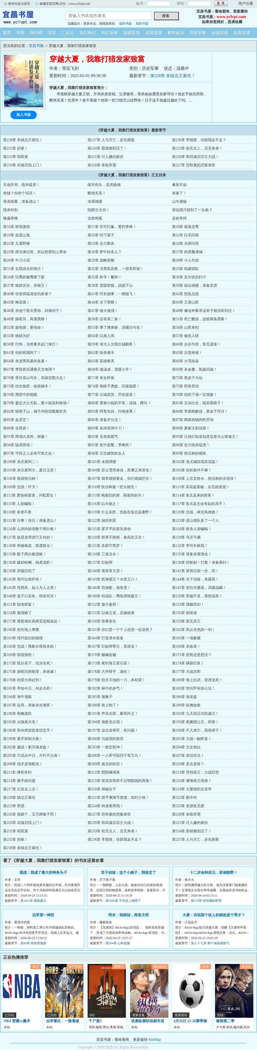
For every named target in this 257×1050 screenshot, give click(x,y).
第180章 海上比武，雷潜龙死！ (197, 680)
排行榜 (36, 32)
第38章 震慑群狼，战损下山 (110, 285)
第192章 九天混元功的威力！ (195, 714)
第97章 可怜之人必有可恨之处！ (29, 453)
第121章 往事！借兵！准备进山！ (30, 521)
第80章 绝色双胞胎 (33, 943)
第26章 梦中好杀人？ (105, 252)
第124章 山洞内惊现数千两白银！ (30, 529)
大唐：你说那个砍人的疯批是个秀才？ (214, 915)
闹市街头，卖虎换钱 (104, 185)
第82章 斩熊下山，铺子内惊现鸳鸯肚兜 (35, 411)
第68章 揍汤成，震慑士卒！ (110, 369)
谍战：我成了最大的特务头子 (43, 873)
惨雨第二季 (225, 1021)
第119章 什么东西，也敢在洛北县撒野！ (120, 512)
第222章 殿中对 (184, 798)
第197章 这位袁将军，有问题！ (113, 730)
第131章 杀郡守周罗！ (106, 546)
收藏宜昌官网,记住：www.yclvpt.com (65, 4)
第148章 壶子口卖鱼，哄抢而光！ (30, 596)
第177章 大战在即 (186, 672)
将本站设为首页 (19, 4)
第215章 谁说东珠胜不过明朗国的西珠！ (120, 781)
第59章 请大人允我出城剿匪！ (112, 344)
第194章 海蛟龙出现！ (106, 722)
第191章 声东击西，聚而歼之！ (113, 714)
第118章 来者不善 (17, 512)
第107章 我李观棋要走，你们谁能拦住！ (120, 479)
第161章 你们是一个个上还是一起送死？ (120, 630)
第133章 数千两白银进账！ (24, 554)
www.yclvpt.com (231, 16)
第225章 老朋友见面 (188, 806)
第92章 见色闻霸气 (103, 437)
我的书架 (142, 23)
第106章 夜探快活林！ (21, 479)
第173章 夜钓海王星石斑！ (109, 663)
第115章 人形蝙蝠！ (19, 504)
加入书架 (23, 115)
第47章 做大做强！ (103, 311)
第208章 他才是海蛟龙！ (23, 764)
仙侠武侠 (219, 32)
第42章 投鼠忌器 (185, 294)
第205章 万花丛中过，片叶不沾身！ (32, 756)
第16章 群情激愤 (16, 227)
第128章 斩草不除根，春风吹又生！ (117, 537)
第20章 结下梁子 (101, 235)
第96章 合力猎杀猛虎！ (191, 445)
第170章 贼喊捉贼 (102, 655)
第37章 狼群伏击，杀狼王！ (25, 285)
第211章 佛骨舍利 (17, 772)
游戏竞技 (131, 32)
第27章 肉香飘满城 (187, 252)
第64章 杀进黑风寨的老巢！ (25, 361)
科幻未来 (109, 32)
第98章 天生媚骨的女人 (106, 453)
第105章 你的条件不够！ (192, 470)
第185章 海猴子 (100, 697)
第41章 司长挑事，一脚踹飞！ (112, 294)
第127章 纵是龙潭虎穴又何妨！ (28, 537)
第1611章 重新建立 (33, 901)
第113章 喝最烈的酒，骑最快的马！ (116, 495)
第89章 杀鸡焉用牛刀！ (106, 428)
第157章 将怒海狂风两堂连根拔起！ (32, 621)
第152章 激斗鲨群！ (104, 604)
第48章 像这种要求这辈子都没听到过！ (203, 311)
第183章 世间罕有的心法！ (193, 688)
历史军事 (197, 32)
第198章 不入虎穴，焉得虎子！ (197, 730)
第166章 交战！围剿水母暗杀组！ (30, 646)
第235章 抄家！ (15, 148)
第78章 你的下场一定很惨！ (194, 395)
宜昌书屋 (29, 17)
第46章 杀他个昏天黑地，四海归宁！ (33, 311)
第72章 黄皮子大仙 (187, 378)
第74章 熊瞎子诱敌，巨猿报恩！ (114, 386)
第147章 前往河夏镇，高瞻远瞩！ (199, 588)
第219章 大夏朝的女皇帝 (192, 789)
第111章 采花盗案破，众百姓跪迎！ (200, 487)
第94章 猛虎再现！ (18, 445)
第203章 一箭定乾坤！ (106, 747)
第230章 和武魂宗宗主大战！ (195, 157)
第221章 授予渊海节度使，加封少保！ (118, 798)
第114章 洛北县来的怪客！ (193, 495)
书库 (20, 32)
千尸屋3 (95, 1021)
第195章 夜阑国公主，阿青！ (195, 722)
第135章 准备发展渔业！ (192, 554)
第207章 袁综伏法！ (188, 756)
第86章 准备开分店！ (105, 420)
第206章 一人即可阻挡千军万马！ (115, 756)
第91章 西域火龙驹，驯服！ (25, 437)
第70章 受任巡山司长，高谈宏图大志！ (35, 378)
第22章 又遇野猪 (16, 244)
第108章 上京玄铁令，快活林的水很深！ (204, 479)
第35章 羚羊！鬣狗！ (105, 277)
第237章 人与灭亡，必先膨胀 (111, 140)
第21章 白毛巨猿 (185, 235)
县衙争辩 (179, 218)
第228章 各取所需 (102, 165)
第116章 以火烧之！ (104, 504)
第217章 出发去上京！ (21, 789)
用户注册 (245, 4)
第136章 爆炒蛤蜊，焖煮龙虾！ (28, 562)
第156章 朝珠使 (184, 613)
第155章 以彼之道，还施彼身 (111, 613)
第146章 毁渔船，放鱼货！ (109, 588)
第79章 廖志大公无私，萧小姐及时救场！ (36, 403)
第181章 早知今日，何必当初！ (28, 688)
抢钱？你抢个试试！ (19, 193)
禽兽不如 (179, 185)
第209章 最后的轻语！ (106, 764)
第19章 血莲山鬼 (16, 235)
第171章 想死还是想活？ (192, 655)
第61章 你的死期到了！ (22, 353)
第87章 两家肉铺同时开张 (192, 420)
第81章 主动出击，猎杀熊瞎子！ (198, 403)
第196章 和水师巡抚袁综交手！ (28, 730)
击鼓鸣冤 (95, 218)
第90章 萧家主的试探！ (191, 428)
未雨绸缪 (95, 202)
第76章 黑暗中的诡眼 (20, 395)
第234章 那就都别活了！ (107, 148)
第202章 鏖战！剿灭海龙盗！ (26, 747)
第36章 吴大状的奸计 (189, 277)
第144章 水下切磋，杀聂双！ (195, 579)
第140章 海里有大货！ (106, 571)
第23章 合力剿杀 (101, 244)
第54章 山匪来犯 (185, 327)
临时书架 (125, 23)
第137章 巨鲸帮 (100, 562)
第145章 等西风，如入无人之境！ (30, 588)
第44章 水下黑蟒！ (103, 302)
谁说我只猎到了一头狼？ (192, 210)
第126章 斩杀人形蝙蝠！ (192, 529)
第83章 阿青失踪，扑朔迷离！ (112, 411)
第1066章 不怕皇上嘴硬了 (123, 901)
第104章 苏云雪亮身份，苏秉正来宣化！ (120, 470)
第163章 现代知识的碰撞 (23, 638)
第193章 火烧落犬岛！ (21, 722)
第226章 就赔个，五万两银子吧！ (30, 814)
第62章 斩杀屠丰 (101, 353)
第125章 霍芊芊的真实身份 (109, 529)
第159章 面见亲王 (186, 621)
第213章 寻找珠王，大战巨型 (195, 772)
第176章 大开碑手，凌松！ (109, 672)
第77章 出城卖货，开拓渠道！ (112, 395)
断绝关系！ (97, 193)
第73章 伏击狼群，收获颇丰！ (27, 386)
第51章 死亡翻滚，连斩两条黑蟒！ (200, 319)
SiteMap (154, 1040)
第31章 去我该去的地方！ (24, 269)
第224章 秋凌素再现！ (106, 806)
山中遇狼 (179, 202)
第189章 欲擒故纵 (186, 705)
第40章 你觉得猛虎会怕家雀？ (27, 294)
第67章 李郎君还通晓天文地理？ (29, 369)
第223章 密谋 (13, 806)
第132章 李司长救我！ (190, 546)
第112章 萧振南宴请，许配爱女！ (30, 495)
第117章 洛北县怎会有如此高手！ (199, 504)
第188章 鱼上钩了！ (104, 705)
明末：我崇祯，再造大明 (128, 915)
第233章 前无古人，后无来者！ (197, 148)
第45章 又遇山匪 (185, 302)
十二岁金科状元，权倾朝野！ (214, 873)
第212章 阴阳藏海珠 (104, 772)
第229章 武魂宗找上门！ (23, 165)
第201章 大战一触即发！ (192, 739)
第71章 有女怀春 (101, 378)
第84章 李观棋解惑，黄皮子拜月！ (200, 411)
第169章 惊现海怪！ (19, 655)
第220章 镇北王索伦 (19, 798)
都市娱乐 (175, 32)
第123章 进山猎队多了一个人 (195, 521)
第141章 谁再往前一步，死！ (195, 571)
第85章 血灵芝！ (16, 420)
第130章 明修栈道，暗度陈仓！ (28, 546)
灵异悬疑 (153, 32)
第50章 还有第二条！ (105, 319)
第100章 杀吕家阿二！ (21, 462)
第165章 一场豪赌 (186, 638)
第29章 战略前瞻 (101, 260)
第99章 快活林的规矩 (189, 453)
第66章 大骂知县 (185, 361)
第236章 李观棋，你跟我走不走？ (199, 140)
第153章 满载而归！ (188, 604)
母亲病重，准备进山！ (21, 202)
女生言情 (241, 32)
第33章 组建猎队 (185, 269)
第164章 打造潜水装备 (106, 638)
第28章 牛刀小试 (16, 260)
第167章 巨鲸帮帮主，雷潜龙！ (113, 646)
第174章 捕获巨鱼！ (188, 663)
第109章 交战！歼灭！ (21, 487)
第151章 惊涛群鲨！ (19, 604)
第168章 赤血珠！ (186, 646)
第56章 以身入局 (101, 336)
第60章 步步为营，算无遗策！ (196, 344)
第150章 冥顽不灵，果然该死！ (197, 596)
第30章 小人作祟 (185, 260)
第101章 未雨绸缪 (102, 462)
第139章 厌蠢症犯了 (19, 571)
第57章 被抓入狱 (185, 336)
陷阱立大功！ (99, 210)
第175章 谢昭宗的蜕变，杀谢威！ (30, 672)
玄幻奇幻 (87, 32)
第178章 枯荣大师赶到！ (23, 680)
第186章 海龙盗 (184, 697)
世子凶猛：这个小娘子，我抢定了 (128, 873)
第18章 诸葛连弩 (185, 227)
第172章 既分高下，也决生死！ (28, 663)
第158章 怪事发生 (102, 621)
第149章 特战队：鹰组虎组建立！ (115, 596)
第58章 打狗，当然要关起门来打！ (31, 344)
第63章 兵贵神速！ (187, 353)
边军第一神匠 (43, 915)
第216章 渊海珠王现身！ (192, 781)
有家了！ (179, 193)
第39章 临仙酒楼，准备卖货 (194, 285)
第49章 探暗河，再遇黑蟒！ (25, 319)
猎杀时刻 (10, 210)
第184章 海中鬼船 (17, 697)
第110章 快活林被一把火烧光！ (113, 487)
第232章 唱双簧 (15, 157)
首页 (7, 32)
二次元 (67, 32)
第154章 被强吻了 (17, 613)
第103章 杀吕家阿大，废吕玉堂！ (30, 470)
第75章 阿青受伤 (185, 386)
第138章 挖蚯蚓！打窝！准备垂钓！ (201, 562)
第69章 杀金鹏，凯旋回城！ (194, 369)
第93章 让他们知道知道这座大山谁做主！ (205, 437)
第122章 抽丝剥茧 (102, 521)
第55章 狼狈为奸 (16, 336)
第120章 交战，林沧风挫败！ (195, 512)
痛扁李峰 (10, 218)
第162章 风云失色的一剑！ (193, 630)
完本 (52, 32)
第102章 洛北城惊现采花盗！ (195, 462)
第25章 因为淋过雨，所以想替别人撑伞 (35, 252)
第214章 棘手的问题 (19, 781)
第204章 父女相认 (186, 747)
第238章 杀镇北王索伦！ (172, 75)
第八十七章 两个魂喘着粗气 (210, 943)
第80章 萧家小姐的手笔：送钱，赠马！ (119, 403)
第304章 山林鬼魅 (118, 943)
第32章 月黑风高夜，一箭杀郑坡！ (116, 269)
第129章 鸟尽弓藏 (186, 537)
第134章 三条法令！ (104, 554)
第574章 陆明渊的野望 (206, 901)
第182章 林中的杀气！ (106, 688)
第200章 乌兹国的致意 (106, 739)
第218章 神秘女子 (102, 789)
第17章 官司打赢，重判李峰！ (112, 227)
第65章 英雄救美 (101, 361)
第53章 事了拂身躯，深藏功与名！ (116, 327)
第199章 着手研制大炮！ (23, 739)
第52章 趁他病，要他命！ (24, 327)
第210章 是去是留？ (188, 764)
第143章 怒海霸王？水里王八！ (113, 579)
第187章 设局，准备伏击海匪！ (28, 705)
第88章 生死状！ (16, 428)
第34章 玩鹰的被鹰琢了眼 (24, 277)
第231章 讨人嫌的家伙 (106, 157)
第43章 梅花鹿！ (16, 302)
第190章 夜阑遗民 (17, 714)
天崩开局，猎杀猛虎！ (21, 185)
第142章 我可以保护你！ (23, 579)
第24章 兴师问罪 (185, 244)
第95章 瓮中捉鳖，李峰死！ (110, 445)
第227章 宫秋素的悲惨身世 (193, 165)
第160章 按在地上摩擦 (21, 630)
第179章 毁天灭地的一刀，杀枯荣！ (117, 680)
